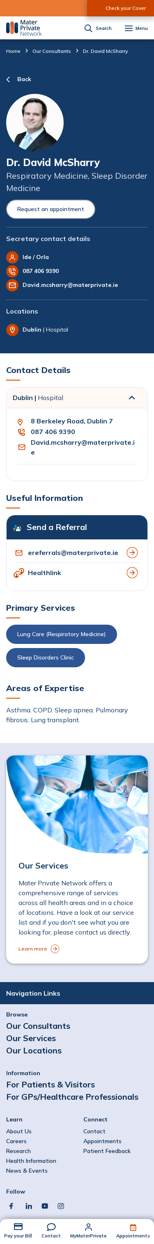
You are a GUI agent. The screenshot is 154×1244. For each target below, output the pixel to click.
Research (18, 1151)
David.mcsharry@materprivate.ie (70, 285)
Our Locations (34, 1050)
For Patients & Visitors (50, 1084)
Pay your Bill (18, 1236)
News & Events (27, 1170)
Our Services (31, 1038)
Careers (16, 1141)
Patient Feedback (107, 1151)
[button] (77, 648)
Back (24, 79)
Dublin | (38, 397)
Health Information (31, 1160)
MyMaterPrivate (88, 1236)
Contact (51, 1236)
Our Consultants (51, 51)
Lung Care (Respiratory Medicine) (61, 634)
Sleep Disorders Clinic (45, 657)
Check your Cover (126, 8)
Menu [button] (142, 28)
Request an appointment (50, 209)
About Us (19, 1131)
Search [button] (104, 28)
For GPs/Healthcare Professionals (72, 1097)
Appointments (133, 1236)
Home (13, 51)
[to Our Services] (77, 859)
